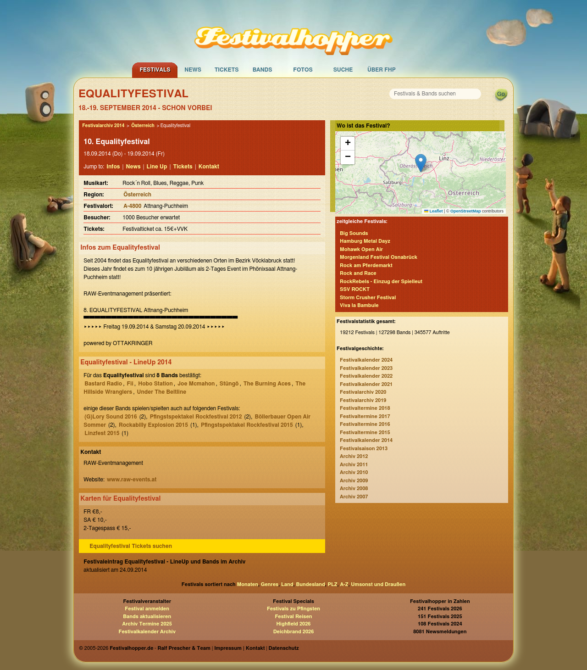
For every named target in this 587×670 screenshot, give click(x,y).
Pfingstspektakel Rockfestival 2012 (196, 416)
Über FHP (381, 70)
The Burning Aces (267, 383)
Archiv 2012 (354, 456)
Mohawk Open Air (361, 249)
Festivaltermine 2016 (365, 424)
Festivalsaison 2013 (364, 448)
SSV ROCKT (355, 289)
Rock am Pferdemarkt (366, 265)
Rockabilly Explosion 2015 (153, 425)
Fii (130, 383)
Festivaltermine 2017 (365, 416)
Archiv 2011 (354, 464)
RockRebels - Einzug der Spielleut (381, 281)
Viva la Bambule (359, 305)
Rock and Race (358, 273)
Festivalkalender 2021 (366, 384)
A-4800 (132, 206)
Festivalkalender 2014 (366, 440)
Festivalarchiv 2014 (103, 125)
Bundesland (310, 584)
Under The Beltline (162, 392)
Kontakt (209, 166)
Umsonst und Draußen (378, 584)
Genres (269, 584)
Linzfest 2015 (101, 433)
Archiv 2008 (354, 488)
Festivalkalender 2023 (366, 368)
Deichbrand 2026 (293, 631)
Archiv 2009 (354, 480)
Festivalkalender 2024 (366, 360)
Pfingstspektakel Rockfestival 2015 (247, 425)
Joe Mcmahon (196, 383)
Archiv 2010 (354, 472)
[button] (420, 163)
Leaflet (433, 211)
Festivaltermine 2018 (365, 408)
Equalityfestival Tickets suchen (130, 546)
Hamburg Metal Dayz (365, 241)
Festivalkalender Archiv (146, 631)
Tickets (227, 70)
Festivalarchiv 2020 (363, 392)
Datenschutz (284, 648)
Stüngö (229, 383)
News (192, 70)
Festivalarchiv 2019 (363, 400)
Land (287, 584)
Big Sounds (354, 233)
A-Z (344, 584)
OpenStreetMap (465, 211)
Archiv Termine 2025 (147, 623)
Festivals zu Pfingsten (293, 608)
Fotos (302, 70)
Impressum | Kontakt (239, 648)
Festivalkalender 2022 (366, 376)
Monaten (247, 584)
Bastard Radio (103, 383)
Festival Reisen (293, 616)
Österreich (143, 125)
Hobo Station (155, 383)
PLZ (333, 584)
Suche (343, 70)
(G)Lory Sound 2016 (110, 416)
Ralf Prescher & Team (184, 648)
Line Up (157, 166)
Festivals (154, 70)
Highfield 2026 (294, 623)
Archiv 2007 (354, 496)
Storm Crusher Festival (368, 297)
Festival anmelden (147, 608)
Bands (262, 70)
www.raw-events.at (131, 479)
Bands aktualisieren (147, 616)
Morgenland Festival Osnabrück (378, 257)
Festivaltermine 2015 (365, 432)
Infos (113, 166)
